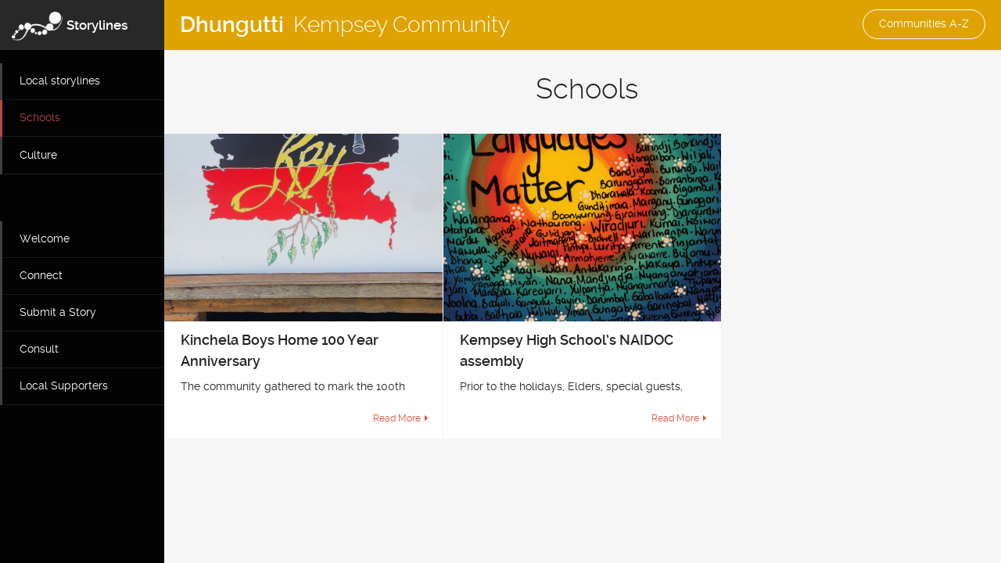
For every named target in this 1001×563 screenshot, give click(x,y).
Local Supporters (64, 385)
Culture (38, 155)
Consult (39, 348)
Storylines (97, 25)
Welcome (45, 238)
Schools (40, 117)
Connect (41, 275)
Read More (397, 418)
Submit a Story (58, 312)
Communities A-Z (924, 23)
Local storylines (60, 80)
